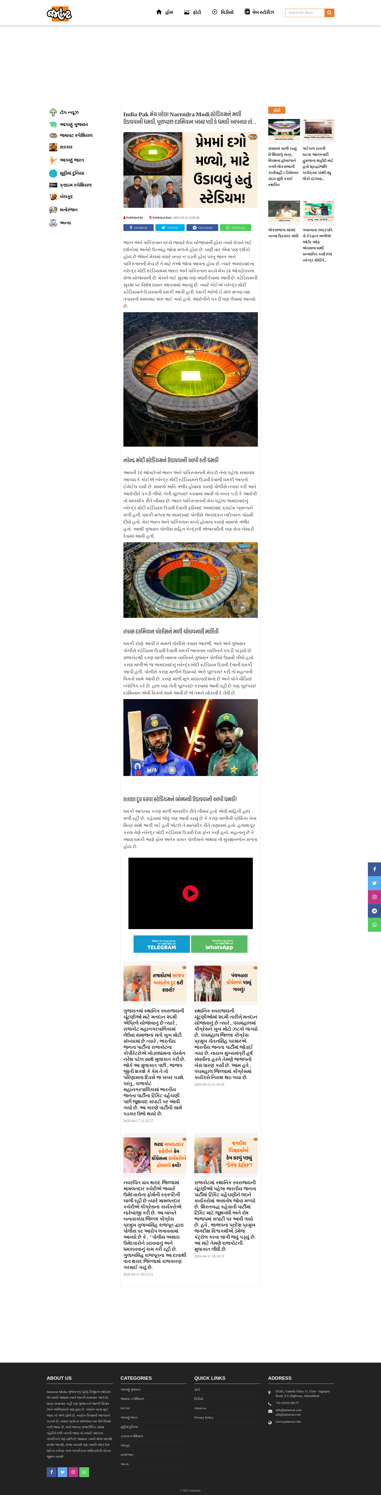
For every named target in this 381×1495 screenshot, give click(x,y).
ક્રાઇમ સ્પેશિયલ (132, 1436)
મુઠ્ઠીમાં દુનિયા (129, 1427)
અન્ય (125, 1464)
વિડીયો (198, 1399)
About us (200, 1408)
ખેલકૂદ (125, 1445)
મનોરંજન (127, 1455)
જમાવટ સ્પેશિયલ (132, 1399)
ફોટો (197, 1389)
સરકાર (125, 1408)
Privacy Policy (203, 1417)
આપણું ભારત (129, 1417)
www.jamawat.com (288, 1421)
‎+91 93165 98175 (287, 1403)
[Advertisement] (190, 65)
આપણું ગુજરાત (131, 1389)
